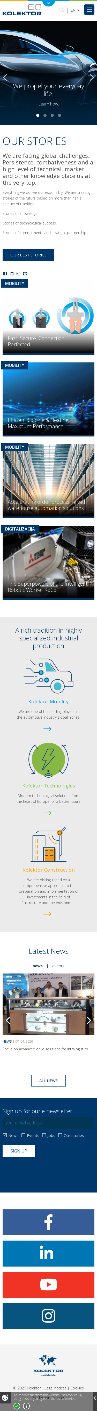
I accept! (16, 1406)
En (75, 10)
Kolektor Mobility (48, 701)
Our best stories (28, 254)
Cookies (77, 1388)
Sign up (19, 1151)
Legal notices (55, 1388)
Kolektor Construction (49, 869)
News (38, 965)
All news (48, 1080)
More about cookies (26, 1406)
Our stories (74, 1135)
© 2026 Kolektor (27, 1388)
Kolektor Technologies (48, 785)
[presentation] (42, 1169)
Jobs (51, 1135)
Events (58, 965)
